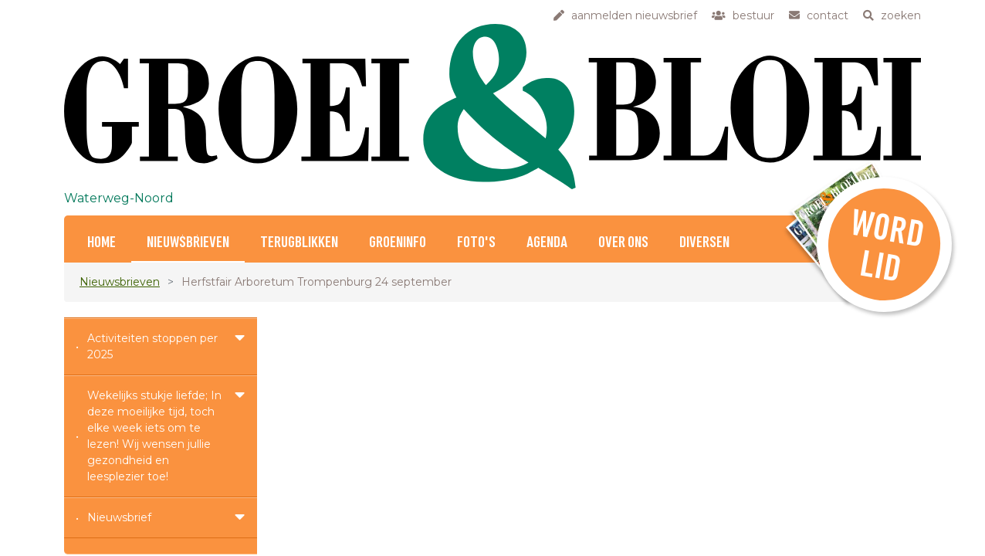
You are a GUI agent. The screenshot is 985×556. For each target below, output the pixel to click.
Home (101, 243)
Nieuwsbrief (119, 517)
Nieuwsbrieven (188, 243)
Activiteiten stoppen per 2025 (152, 346)
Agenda (546, 243)
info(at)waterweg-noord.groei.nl (438, 402)
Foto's (476, 243)
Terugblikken (299, 243)
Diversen (704, 243)
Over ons (623, 243)
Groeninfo (397, 243)
